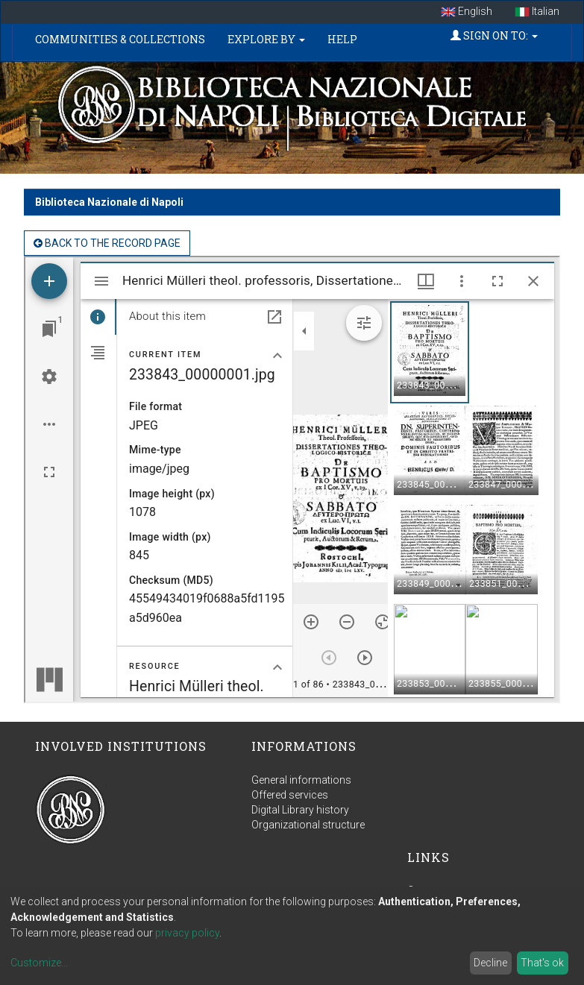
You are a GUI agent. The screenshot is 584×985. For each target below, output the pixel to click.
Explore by (266, 39)
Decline (490, 963)
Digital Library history (300, 810)
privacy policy (187, 933)
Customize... (39, 963)
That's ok (542, 963)
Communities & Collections (120, 39)
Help (342, 39)
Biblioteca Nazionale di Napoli (109, 202)
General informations (301, 780)
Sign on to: (494, 35)
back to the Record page (107, 243)
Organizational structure (308, 825)
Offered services (289, 795)
